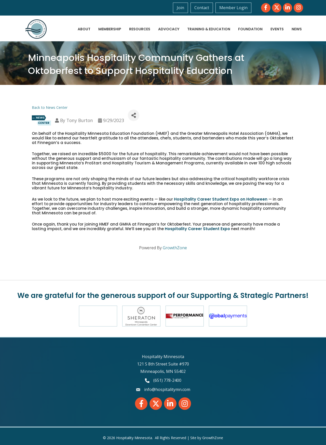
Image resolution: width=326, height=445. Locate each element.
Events (277, 29)
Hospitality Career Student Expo (197, 228)
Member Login (233, 7)
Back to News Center (49, 107)
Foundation (250, 29)
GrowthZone (175, 248)
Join (180, 7)
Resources (139, 29)
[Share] (133, 115)
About (84, 29)
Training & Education (208, 29)
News (297, 29)
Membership (109, 29)
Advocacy (168, 29)
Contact (201, 7)
